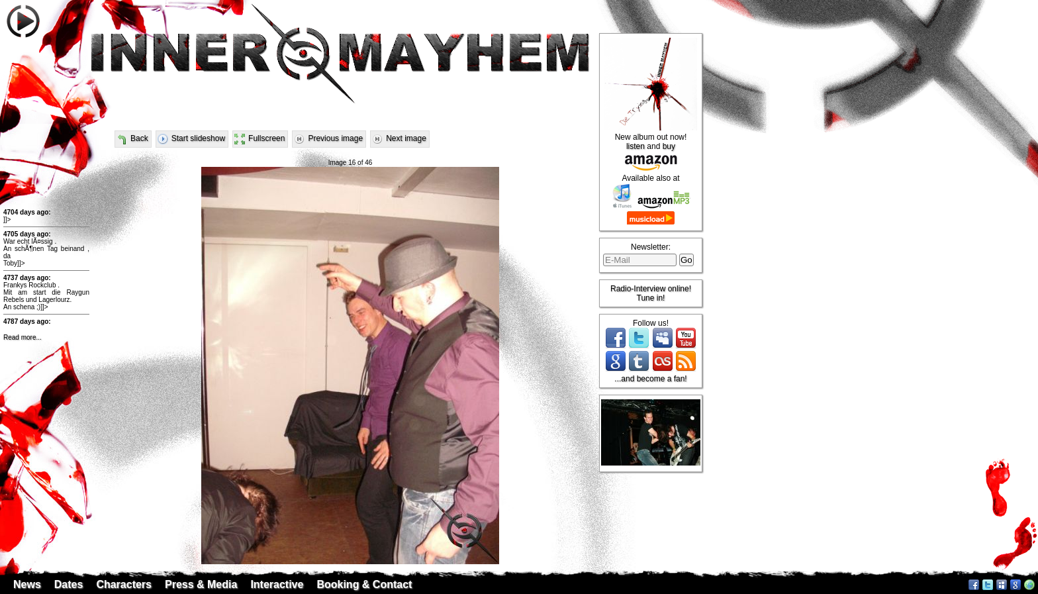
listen (635, 146)
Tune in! (651, 298)
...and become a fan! (650, 378)
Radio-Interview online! (650, 288)
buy (669, 146)
